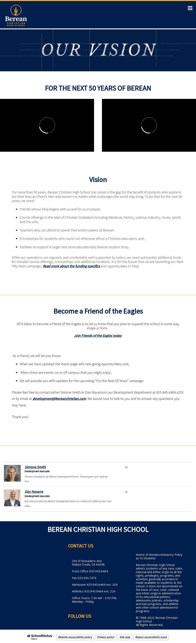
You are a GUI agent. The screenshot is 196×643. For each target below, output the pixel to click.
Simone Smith (35, 467)
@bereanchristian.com (69, 398)
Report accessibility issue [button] (151, 637)
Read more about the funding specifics (71, 266)
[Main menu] (190, 8)
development (42, 398)
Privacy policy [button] (106, 637)
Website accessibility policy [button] (75, 637)
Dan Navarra (34, 491)
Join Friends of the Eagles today (97, 335)
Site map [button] (125, 637)
